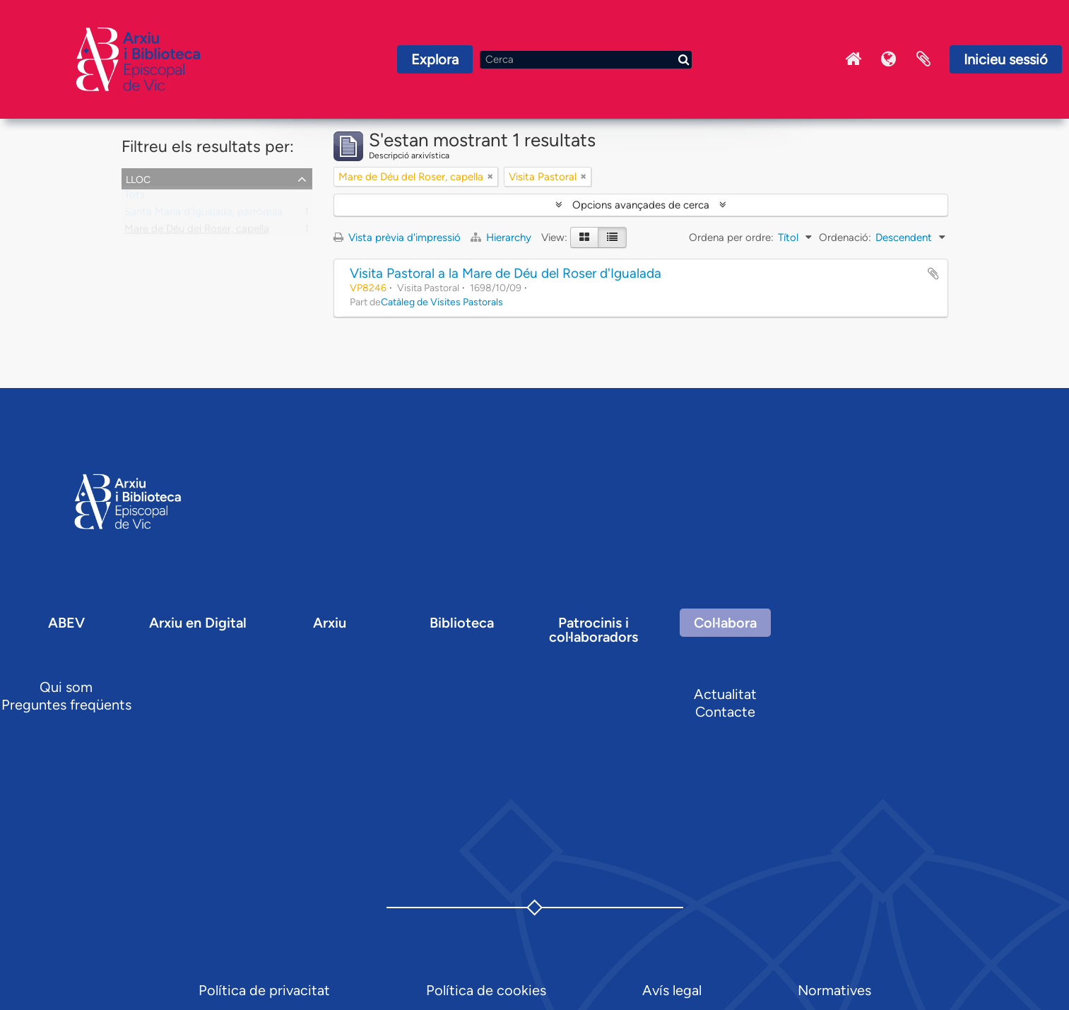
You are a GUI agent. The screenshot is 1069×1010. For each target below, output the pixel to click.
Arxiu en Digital (198, 622)
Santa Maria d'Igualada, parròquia (203, 215)
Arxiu (329, 622)
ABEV (66, 622)
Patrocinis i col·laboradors (593, 629)
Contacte (725, 711)
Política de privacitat (264, 990)
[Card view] (584, 237)
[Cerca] (586, 60)
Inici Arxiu (852, 59)
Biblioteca (462, 622)
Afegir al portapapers (933, 273)
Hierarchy (502, 237)
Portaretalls (923, 59)
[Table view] (612, 237)
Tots (134, 198)
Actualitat (725, 694)
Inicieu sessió (1006, 59)
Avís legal (672, 990)
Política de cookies (486, 990)
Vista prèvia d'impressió (397, 237)
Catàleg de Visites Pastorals (442, 301)
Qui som (66, 687)
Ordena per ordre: (731, 237)
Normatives (834, 990)
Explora (435, 59)
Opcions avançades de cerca (640, 205)
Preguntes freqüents (66, 704)
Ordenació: (845, 237)
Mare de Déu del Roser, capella (196, 231)
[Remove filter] (490, 177)
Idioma (888, 59)
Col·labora (725, 622)
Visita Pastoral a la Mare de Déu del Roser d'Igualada (505, 273)
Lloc (138, 178)
